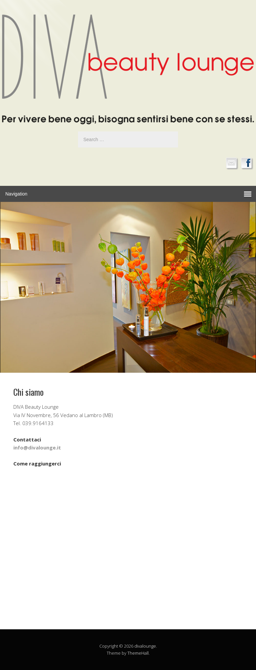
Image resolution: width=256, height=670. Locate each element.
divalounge (145, 646)
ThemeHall (138, 653)
